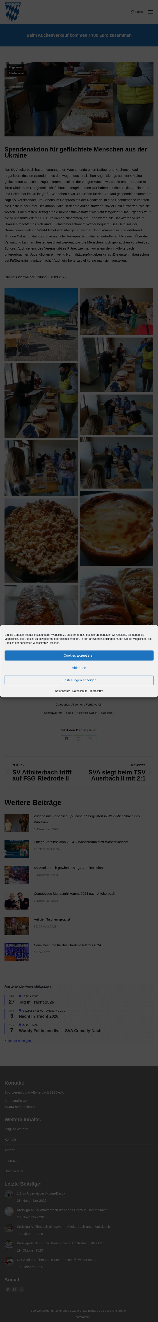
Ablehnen (79, 668)
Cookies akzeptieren (79, 655)
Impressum (96, 690)
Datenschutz (62, 690)
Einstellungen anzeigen (79, 680)
